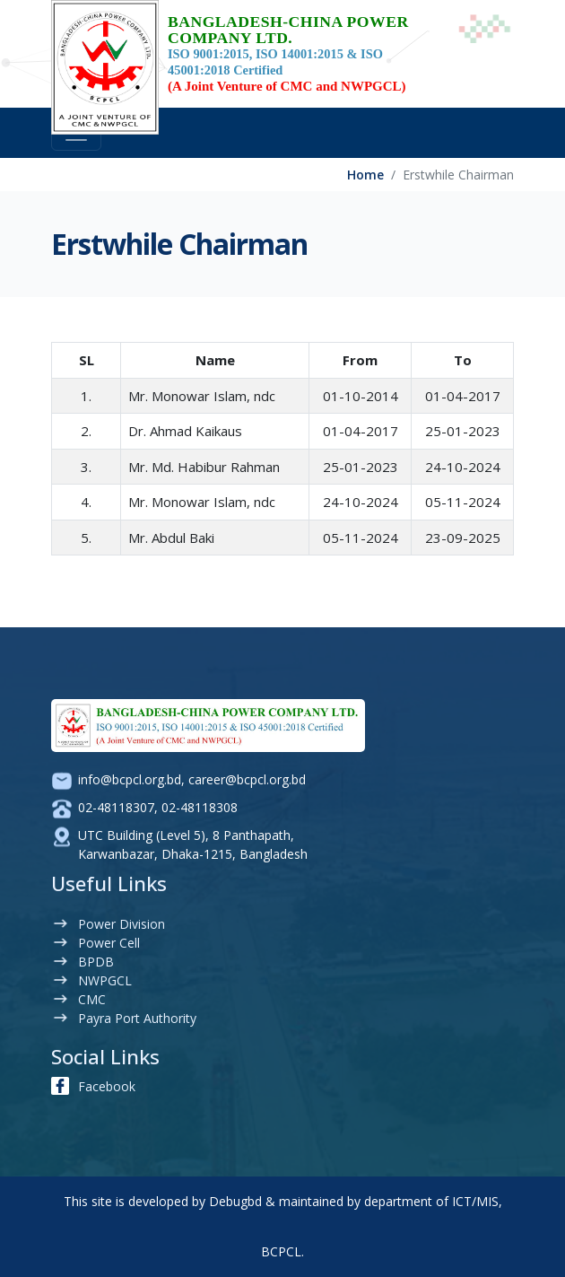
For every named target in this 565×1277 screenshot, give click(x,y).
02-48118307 (116, 807)
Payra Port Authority (137, 1018)
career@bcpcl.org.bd (247, 779)
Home (365, 174)
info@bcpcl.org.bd (129, 779)
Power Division (121, 923)
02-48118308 (199, 807)
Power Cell (109, 942)
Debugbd (235, 1201)
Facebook (106, 1086)
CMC (92, 999)
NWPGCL (105, 980)
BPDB (96, 961)
